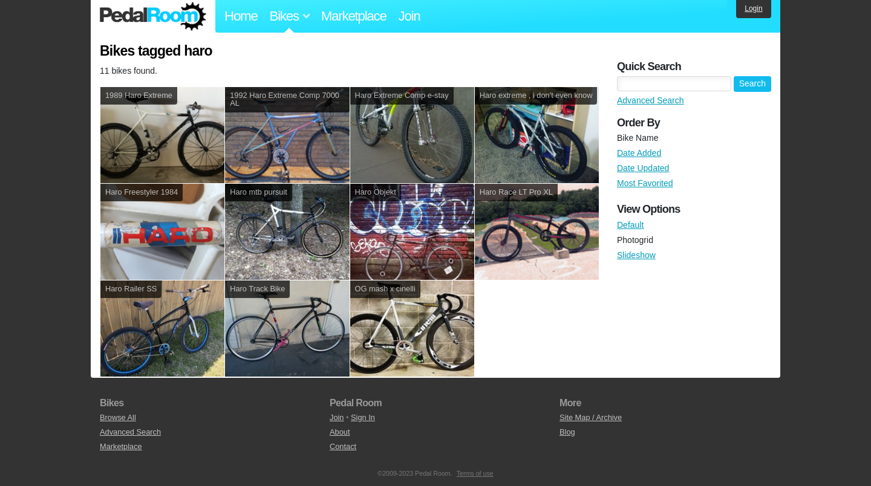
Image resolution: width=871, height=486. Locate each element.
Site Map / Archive (590, 417)
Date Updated (643, 168)
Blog (567, 431)
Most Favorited (645, 183)
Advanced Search (650, 100)
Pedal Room (153, 16)
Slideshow (636, 255)
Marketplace (354, 16)
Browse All (118, 417)
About (340, 431)
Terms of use (475, 473)
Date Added (639, 153)
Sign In (363, 417)
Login (753, 8)
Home (241, 16)
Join (409, 16)
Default (630, 225)
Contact (343, 446)
